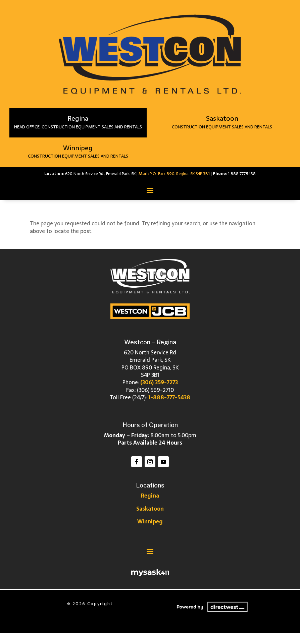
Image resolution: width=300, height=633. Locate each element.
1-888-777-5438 (169, 397)
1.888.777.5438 (242, 173)
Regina (150, 495)
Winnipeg (150, 521)
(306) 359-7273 (159, 382)
